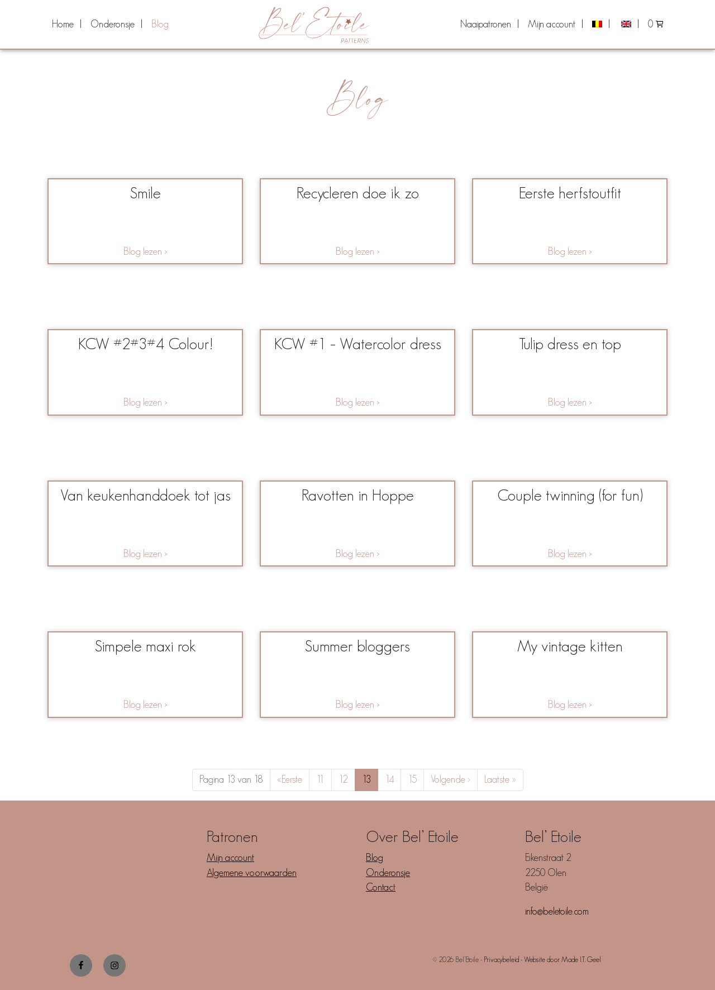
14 (392, 779)
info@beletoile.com (557, 911)
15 (415, 779)
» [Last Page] (500, 780)
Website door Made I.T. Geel (562, 959)
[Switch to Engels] (629, 24)
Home (63, 24)
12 (346, 779)
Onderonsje (112, 24)
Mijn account (551, 24)
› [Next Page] (450, 780)
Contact (380, 887)
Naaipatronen (485, 24)
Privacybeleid (501, 959)
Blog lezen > (145, 251)
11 (324, 779)
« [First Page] (289, 780)
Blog (160, 24)
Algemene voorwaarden (252, 872)
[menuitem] (66, 24)
